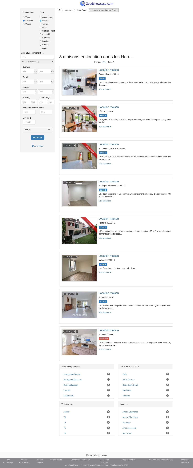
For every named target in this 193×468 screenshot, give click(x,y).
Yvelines (126, 396)
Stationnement (46, 31)
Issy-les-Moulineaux (72, 374)
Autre (43, 48)
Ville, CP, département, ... (32, 53)
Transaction (28, 12)
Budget (26, 87)
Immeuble (45, 34)
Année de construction (33, 108)
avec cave (127, 433)
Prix (104, 62)
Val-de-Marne (128, 379)
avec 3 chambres (130, 412)
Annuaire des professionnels (161, 460)
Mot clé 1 (27, 118)
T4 (65, 422)
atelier (66, 412)
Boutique (45, 41)
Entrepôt (45, 38)
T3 (65, 417)
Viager (27, 24)
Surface (26, 67)
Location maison (109, 69)
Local (43, 27)
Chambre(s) (45, 97)
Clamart (67, 390)
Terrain (44, 24)
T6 (65, 433)
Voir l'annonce (105, 89)
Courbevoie (69, 396)
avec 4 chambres (130, 417)
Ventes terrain (56, 460)
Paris (125, 374)
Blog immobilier (128, 460)
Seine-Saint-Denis (130, 385)
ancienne (127, 422)
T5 (65, 428)
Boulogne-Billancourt (72, 379)
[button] (53, 61)
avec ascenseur (129, 428)
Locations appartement (80, 460)
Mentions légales (72, 465)
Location (28, 20)
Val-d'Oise (127, 390)
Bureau (44, 45)
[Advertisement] (96, 33)
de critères (37, 146)
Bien (42, 12)
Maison (44, 20)
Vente (26, 17)
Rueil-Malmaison (71, 385)
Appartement (46, 17)
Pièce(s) (26, 97)
